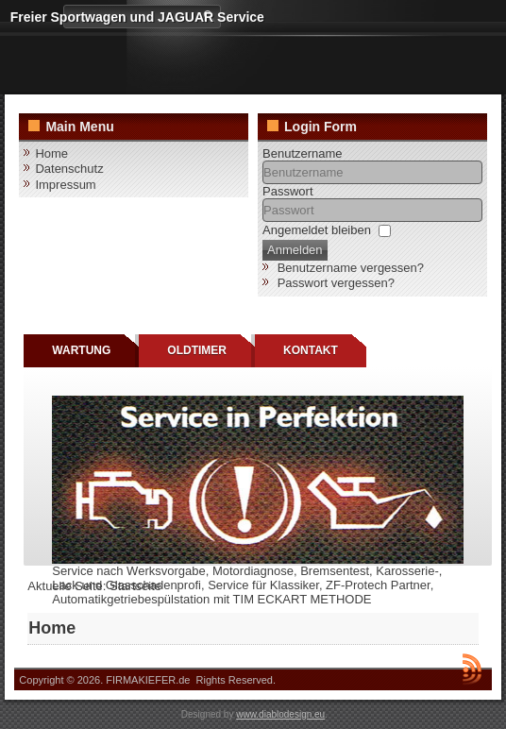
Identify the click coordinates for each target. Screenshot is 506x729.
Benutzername (302, 153)
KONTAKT (310, 350)
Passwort (287, 191)
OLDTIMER (197, 350)
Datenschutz (69, 168)
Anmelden (295, 250)
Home (51, 153)
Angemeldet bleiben (316, 230)
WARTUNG (81, 350)
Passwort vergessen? (336, 283)
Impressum (65, 185)
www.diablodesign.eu (280, 714)
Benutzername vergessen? (351, 268)
